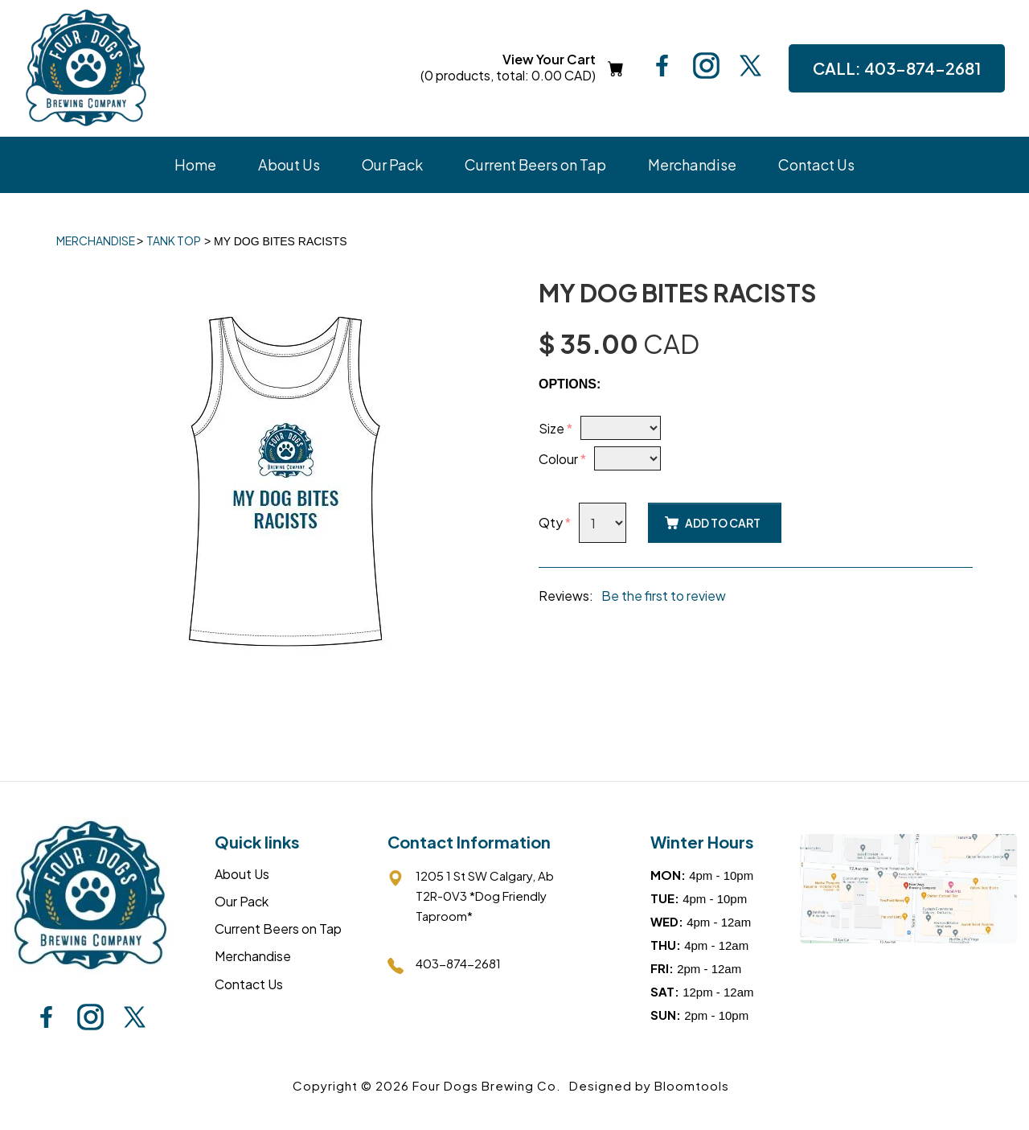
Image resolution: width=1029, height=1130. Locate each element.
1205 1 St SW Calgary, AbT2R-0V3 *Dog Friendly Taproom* (470, 895)
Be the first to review (663, 595)
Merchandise (692, 164)
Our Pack (392, 164)
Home (195, 164)
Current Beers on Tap (535, 164)
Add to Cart (722, 523)
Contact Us (816, 164)
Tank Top (173, 240)
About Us (289, 164)
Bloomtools (691, 1085)
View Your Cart (508, 68)
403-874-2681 (897, 68)
